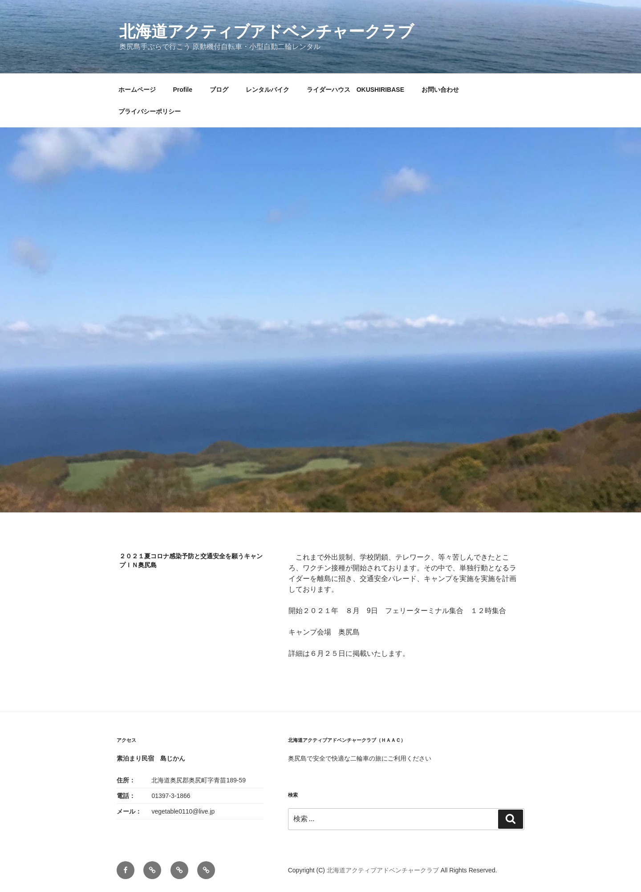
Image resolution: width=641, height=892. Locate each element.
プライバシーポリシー (149, 111)
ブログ (219, 89)
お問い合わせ (440, 89)
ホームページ (137, 89)
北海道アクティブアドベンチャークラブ (266, 31)
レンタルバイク (267, 89)
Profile (182, 89)
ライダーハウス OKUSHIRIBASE (355, 89)
